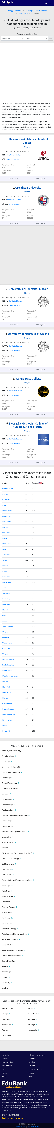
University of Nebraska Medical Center (27, 141)
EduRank (37, 28)
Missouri (5, 527)
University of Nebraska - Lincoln (27, 288)
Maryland (6, 681)
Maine (4, 725)
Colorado (6, 500)
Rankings (40, 178)
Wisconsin (6, 533)
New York (6, 687)
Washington (7, 643)
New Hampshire (8, 714)
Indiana (5, 566)
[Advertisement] (27, 74)
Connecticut (7, 703)
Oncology (29, 10)
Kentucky (6, 599)
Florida (5, 698)
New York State (8, 1062)
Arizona (5, 588)
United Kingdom (35, 1069)
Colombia (32, 1066)
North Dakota (7, 511)
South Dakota (7, 489)
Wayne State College (27, 378)
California (6, 648)
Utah (4, 549)
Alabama (5, 621)
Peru (30, 1076)
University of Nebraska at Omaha (27, 333)
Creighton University (27, 187)
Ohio (4, 615)
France (31, 1073)
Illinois (4, 538)
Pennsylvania (7, 670)
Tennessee (6, 593)
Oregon (5, 632)
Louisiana (6, 604)
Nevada (5, 610)
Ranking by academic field (27, 34)
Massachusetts (8, 709)
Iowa (4, 505)
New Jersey (6, 692)
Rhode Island (7, 720)
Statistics (13, 178)
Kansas (5, 494)
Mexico (32, 1062)
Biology (10, 10)
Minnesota (6, 522)
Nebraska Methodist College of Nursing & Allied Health (27, 425)
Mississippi (6, 582)
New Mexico (7, 544)
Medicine (18, 10)
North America (41, 10)
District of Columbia (10, 676)
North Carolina (8, 659)
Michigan (6, 577)
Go (50, 38)
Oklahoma (6, 516)
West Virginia (7, 626)
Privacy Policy (33, 1127)
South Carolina (8, 665)
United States (23, 13)
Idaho (4, 571)
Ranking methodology (12, 1118)
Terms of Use (20, 1127)
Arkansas (6, 555)
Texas (4, 560)
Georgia (5, 637)
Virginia (5, 654)
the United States (14, 155)
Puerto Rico (7, 731)
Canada (32, 1058)
